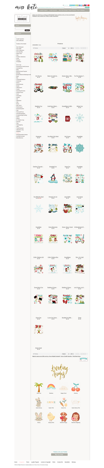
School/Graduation (20, 113)
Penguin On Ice (53, 196)
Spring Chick (51, 422)
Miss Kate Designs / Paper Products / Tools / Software (72, 10)
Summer (18, 121)
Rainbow (51, 393)
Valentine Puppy (63, 422)
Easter (17, 86)
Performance (19, 107)
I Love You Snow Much (53, 317)
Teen (17, 123)
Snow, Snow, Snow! (67, 227)
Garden (18, 97)
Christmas (18, 81)
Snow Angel (38, 348)
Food (17, 94)
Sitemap (74, 462)
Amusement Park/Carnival (22, 66)
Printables (18, 61)
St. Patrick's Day (20, 120)
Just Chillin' (67, 196)
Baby (17, 69)
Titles (17, 126)
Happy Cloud (63, 393)
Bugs (17, 76)
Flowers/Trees (19, 92)
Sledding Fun (38, 106)
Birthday (18, 73)
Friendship (18, 95)
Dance (17, 82)
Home (15, 462)
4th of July (18, 64)
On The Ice (38, 76)
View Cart (66, 5)
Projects (18, 60)
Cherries (76, 393)
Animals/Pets (19, 68)
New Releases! (20, 47)
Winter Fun (80, 106)
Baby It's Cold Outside (53, 76)
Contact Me (60, 462)
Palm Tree (39, 393)
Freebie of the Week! (21, 43)
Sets (17, 55)
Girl (17, 99)
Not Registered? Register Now (44, 7)
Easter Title (51, 407)
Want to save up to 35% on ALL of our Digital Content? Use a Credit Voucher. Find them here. (56, 356)
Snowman (38, 136)
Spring (17, 118)
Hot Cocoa (67, 136)
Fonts (17, 58)
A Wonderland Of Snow (80, 227)
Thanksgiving (19, 124)
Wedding (18, 131)
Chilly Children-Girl (38, 257)
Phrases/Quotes (20, 108)
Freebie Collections (21, 56)
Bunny (38, 422)
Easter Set (63, 407)
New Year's (19, 105)
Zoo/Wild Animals (20, 136)
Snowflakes (67, 257)
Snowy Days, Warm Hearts (69, 76)
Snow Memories (53, 227)
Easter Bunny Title (76, 407)
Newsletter (67, 462)
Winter (17, 133)
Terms (27, 462)
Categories (21, 462)
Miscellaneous (19, 137)
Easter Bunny (39, 407)
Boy (17, 77)
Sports (17, 116)
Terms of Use (36, 464)
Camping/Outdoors (20, 79)
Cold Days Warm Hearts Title (55, 106)
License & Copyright (45, 462)
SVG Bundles (19, 52)
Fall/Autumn (19, 87)
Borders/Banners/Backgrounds (23, 74)
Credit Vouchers (53, 10)
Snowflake (79, 136)
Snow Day (38, 317)
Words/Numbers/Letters (22, 134)
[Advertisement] (60, 32)
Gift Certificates (20, 40)
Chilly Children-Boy (53, 257)
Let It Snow (80, 196)
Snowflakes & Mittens (68, 106)
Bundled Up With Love (68, 317)
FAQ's (53, 462)
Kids (17, 102)
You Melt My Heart (38, 196)
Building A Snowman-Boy (54, 287)
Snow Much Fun (38, 287)
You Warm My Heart (52, 136)
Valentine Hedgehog (75, 422)
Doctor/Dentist (19, 84)
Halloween (18, 100)
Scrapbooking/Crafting (21, 115)
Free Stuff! (18, 48)
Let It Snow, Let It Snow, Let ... (82, 287)
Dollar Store (19, 53)
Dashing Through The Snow (40, 166)
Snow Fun (67, 166)
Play (17, 110)
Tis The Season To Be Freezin (82, 76)
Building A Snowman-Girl (68, 287)
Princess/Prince (20, 112)
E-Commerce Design (44, 464)
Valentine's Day (20, 129)
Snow (79, 317)
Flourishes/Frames (20, 90)
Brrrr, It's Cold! (80, 257)
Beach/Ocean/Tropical (21, 71)
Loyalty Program (44, 10)
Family (17, 89)
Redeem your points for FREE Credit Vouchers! (45, 16)
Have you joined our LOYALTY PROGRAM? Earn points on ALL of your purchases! (53, 14)
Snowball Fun (53, 166)
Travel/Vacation (20, 128)
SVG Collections (20, 50)
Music (17, 103)
